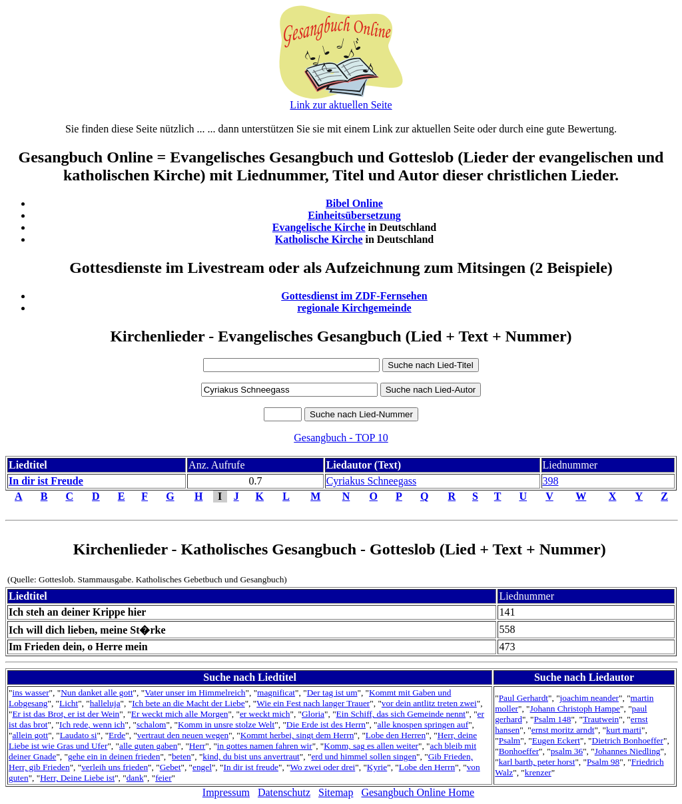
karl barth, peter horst (537, 762)
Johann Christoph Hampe (575, 708)
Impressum (226, 792)
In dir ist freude (250, 767)
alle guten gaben (148, 746)
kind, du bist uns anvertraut (250, 756)
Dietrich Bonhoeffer (627, 740)
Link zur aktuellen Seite (341, 104)
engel (202, 767)
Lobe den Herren (396, 735)
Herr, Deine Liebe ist (77, 778)
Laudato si (78, 735)
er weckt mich (265, 714)
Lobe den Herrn (427, 767)
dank (135, 778)
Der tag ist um (332, 693)
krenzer (538, 772)
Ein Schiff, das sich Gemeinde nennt (401, 714)
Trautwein (601, 719)
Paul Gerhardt (523, 698)
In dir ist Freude (46, 481)
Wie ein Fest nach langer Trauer (313, 703)
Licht (68, 703)
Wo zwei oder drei (323, 767)
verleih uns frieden (114, 767)
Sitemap (335, 792)
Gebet (170, 767)
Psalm (510, 740)
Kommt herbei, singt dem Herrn (297, 735)
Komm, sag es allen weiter (371, 746)
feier (163, 778)
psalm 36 (567, 751)
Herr (197, 746)
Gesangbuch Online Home (417, 792)
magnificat (276, 693)
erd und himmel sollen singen (363, 756)
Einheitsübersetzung (354, 215)
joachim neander (589, 698)
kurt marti (623, 730)
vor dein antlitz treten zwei (429, 703)
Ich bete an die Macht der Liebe (188, 703)
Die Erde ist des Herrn (326, 724)
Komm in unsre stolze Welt (226, 724)
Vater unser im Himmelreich (195, 693)
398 (551, 481)
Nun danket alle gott (97, 693)
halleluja (105, 703)
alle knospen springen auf (423, 724)
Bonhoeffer (519, 751)
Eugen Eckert (556, 740)
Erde (117, 735)
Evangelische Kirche (319, 227)
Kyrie (377, 767)
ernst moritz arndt (563, 730)
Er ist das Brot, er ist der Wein (65, 714)
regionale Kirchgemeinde (354, 307)
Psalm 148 (552, 719)
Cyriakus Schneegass (371, 481)
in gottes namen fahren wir (264, 746)
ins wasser (30, 693)
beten (181, 756)
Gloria (313, 714)
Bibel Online (354, 203)
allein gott (30, 735)
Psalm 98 (603, 762)
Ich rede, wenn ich (92, 724)
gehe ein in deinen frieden (114, 756)
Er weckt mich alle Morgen (179, 714)
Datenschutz (284, 792)
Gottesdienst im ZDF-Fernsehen (354, 296)
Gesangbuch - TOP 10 (341, 437)
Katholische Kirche (319, 239)
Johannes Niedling (628, 751)
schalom (151, 724)
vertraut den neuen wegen (182, 735)
